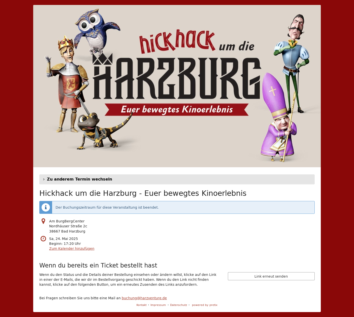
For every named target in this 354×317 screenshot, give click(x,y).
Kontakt (141, 304)
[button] (177, 179)
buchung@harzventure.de (144, 298)
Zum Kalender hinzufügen (71, 248)
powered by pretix (205, 304)
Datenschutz (178, 304)
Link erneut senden (271, 276)
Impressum (158, 304)
